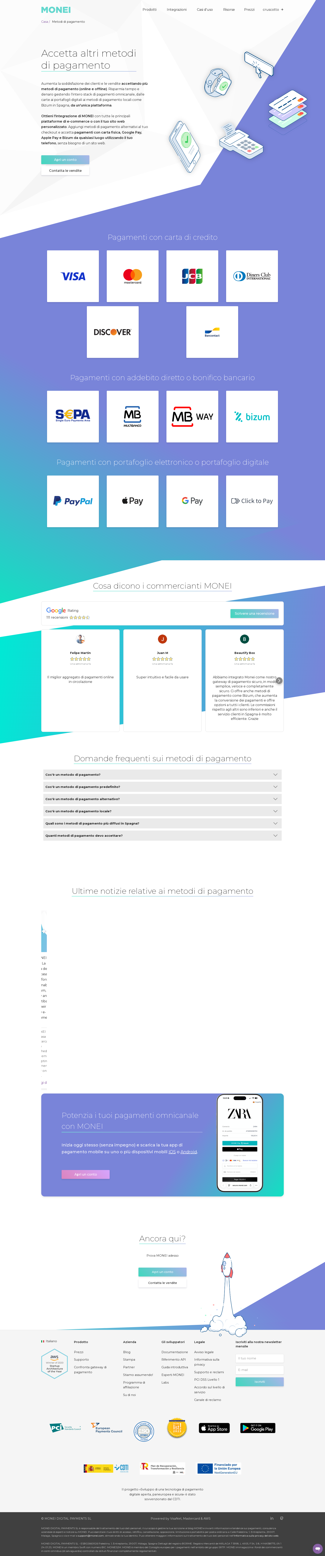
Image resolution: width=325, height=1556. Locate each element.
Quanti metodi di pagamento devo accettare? (161, 836)
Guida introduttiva (174, 1367)
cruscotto (273, 10)
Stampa (129, 1359)
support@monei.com (91, 1535)
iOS (172, 1151)
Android (189, 1151)
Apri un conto (65, 160)
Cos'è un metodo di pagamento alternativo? (161, 799)
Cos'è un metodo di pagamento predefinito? (161, 787)
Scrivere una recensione (254, 613)
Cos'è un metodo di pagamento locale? (161, 811)
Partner (129, 1367)
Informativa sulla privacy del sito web (256, 1535)
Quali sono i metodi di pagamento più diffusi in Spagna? (161, 823)
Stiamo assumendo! (138, 1375)
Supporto (81, 1359)
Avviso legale (204, 1352)
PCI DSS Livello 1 (206, 1380)
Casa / (45, 22)
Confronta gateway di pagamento (90, 1369)
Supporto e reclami (209, 1372)
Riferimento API (173, 1359)
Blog (126, 1352)
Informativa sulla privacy (206, 1362)
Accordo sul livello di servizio (209, 1389)
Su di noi (129, 1395)
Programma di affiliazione (134, 1385)
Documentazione (174, 1352)
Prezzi (249, 10)
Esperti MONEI (172, 1375)
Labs (165, 1382)
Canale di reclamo (207, 1400)
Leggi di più (45, 1083)
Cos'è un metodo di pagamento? (161, 775)
